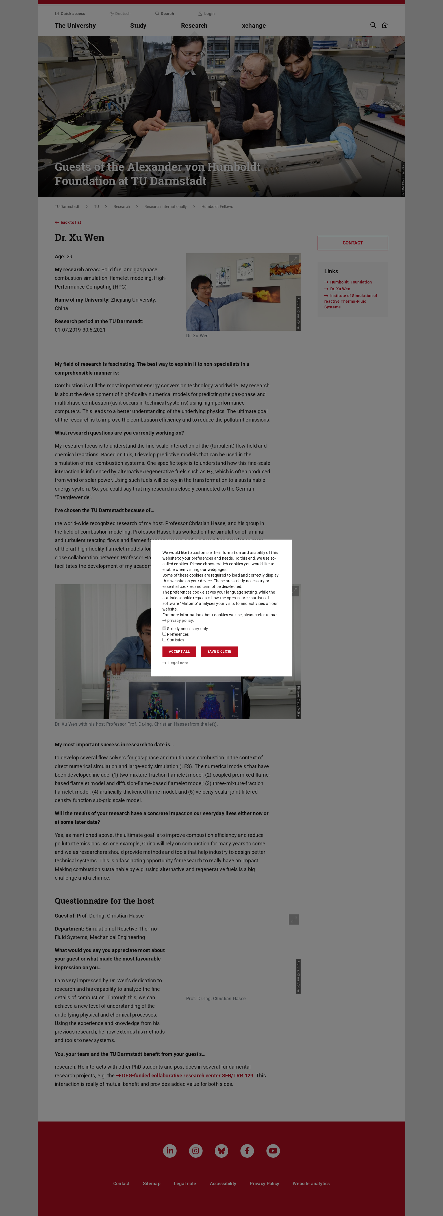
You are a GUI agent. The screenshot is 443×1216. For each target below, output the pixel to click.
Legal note (175, 663)
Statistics (173, 640)
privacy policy (177, 620)
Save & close (219, 652)
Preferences (175, 634)
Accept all (179, 652)
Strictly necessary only (185, 628)
